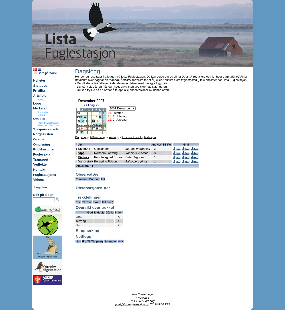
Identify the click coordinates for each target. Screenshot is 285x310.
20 (93, 124)
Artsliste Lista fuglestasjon (139, 137)
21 (97, 124)
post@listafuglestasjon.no (132, 304)
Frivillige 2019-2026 (48, 122)
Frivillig (39, 90)
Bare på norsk (45, 73)
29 (100, 128)
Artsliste (39, 95)
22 (100, 124)
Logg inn (40, 187)
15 (100, 121)
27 (93, 128)
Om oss (39, 119)
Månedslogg (98, 137)
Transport (40, 159)
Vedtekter (40, 164)
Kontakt (39, 169)
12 (89, 121)
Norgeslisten (43, 134)
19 (89, 124)
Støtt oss (40, 85)
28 (97, 128)
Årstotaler (43, 112)
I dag (91, 105)
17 (82, 124)
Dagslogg (81, 137)
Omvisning (41, 144)
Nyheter (39, 80)
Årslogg (114, 137)
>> (97, 105)
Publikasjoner (44, 149)
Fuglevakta (41, 154)
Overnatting (42, 139)
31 (82, 132)
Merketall (40, 108)
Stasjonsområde (46, 129)
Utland (41, 115)
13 (93, 121)
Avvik (40, 99)
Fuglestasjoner (44, 175)
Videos (38, 179)
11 (86, 121)
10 (82, 121)
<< (85, 105)
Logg (37, 103)
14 (97, 121)
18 (86, 124)
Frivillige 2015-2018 (48, 125)
